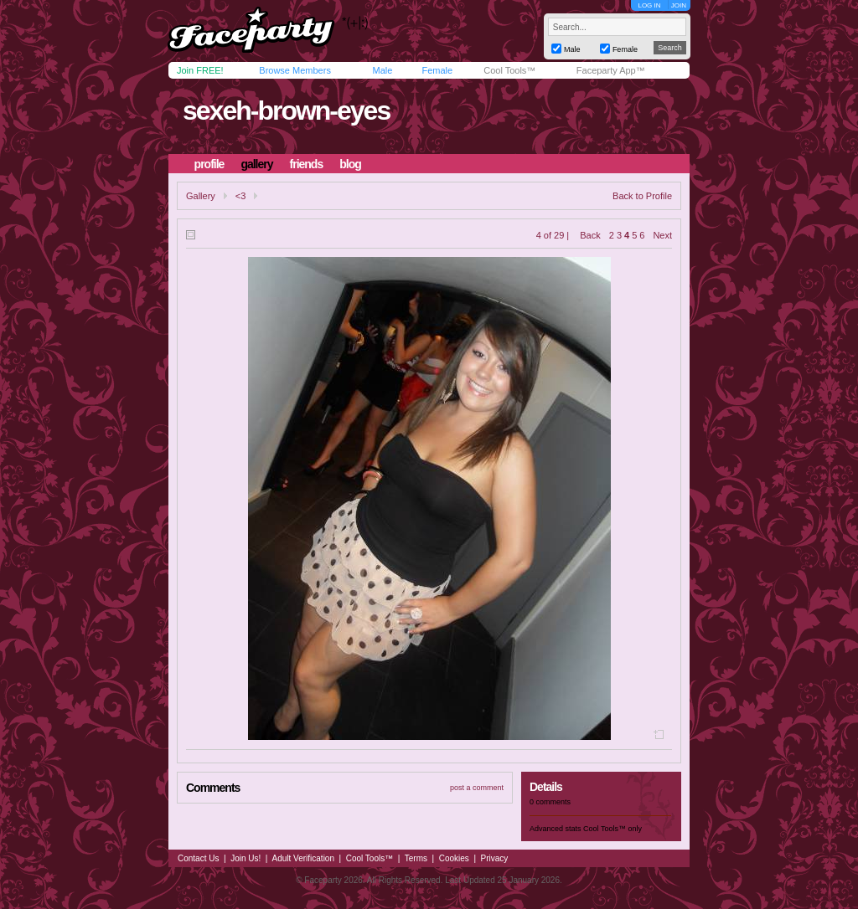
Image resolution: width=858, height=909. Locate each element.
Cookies (454, 858)
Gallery (200, 196)
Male (382, 70)
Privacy (495, 858)
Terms (416, 858)
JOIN (678, 5)
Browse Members (295, 70)
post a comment (477, 787)
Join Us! (245, 858)
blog (350, 164)
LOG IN (649, 5)
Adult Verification (302, 858)
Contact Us (198, 858)
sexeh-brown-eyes (286, 110)
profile (209, 164)
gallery (256, 164)
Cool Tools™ (509, 70)
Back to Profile (642, 196)
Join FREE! (200, 70)
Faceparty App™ (610, 70)
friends (306, 164)
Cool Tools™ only (612, 828)
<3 (240, 196)
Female (436, 70)
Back (590, 235)
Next (662, 235)
